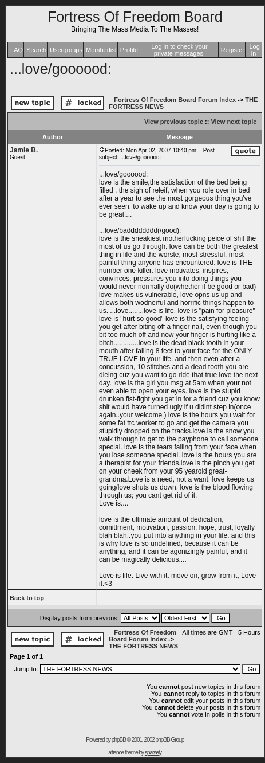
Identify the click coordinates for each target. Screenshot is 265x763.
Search (36, 49)
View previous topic (173, 121)
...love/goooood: (61, 69)
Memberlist (101, 49)
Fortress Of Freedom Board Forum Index (175, 99)
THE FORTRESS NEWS (143, 646)
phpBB (119, 740)
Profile (129, 49)
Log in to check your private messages (179, 50)
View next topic (233, 121)
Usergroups (66, 49)
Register (232, 49)
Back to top (27, 597)
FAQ (16, 49)
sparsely (153, 752)
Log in (254, 50)
